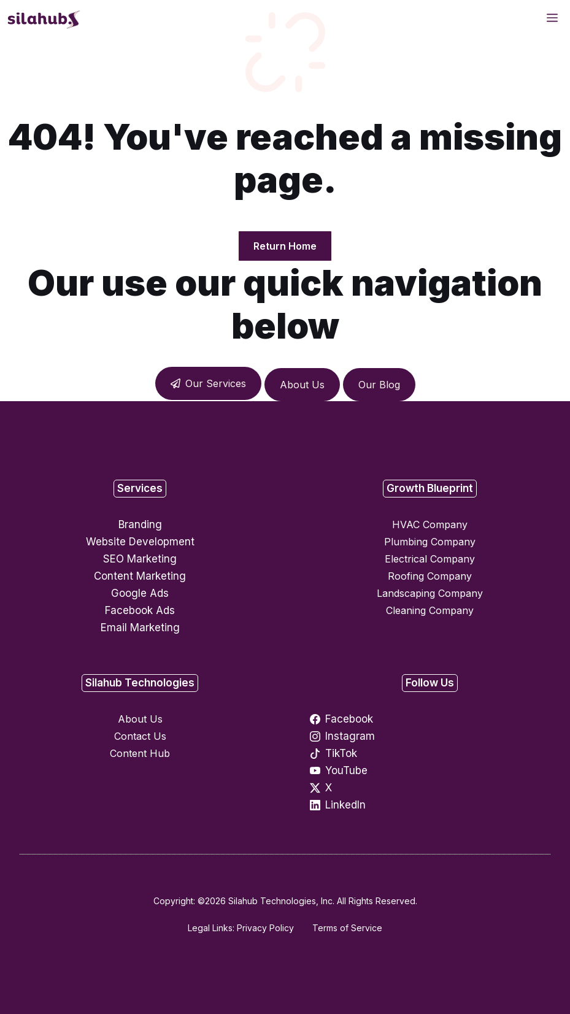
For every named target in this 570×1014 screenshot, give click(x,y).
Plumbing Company (430, 542)
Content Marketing (140, 576)
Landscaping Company (430, 593)
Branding (140, 524)
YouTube (346, 770)
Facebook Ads (140, 610)
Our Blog (379, 384)
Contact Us (140, 736)
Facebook (349, 719)
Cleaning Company (430, 610)
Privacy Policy (265, 928)
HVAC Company (430, 524)
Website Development (140, 542)
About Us (302, 384)
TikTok (341, 753)
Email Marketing (140, 627)
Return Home (285, 246)
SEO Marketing (140, 559)
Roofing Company (430, 576)
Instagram (350, 736)
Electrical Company (430, 559)
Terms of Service (347, 928)
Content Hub (140, 753)
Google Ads (140, 593)
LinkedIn (345, 805)
